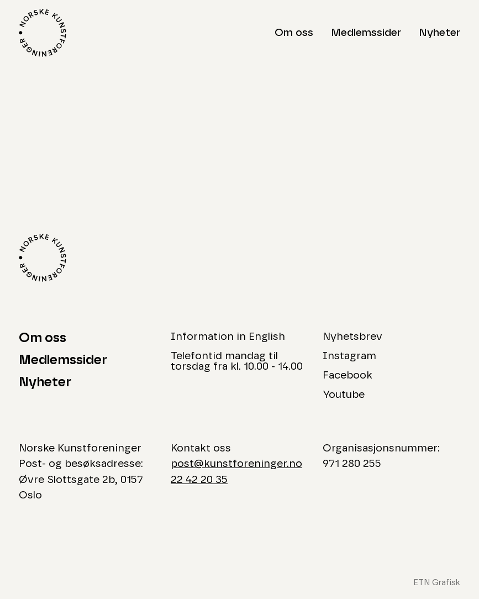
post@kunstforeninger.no (236, 464)
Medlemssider (366, 33)
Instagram (349, 356)
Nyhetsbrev (352, 337)
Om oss (294, 33)
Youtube (344, 395)
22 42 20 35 (199, 480)
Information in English (228, 337)
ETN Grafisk (436, 583)
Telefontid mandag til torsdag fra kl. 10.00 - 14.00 (237, 361)
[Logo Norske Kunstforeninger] (42, 33)
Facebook (347, 375)
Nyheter (439, 33)
